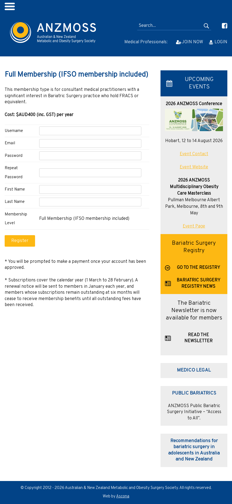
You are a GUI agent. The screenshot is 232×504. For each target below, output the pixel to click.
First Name (15, 189)
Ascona (122, 496)
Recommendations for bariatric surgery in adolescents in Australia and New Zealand (194, 450)
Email (10, 143)
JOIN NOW (192, 42)
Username (14, 131)
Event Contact (194, 154)
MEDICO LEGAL (194, 370)
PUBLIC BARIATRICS (194, 393)
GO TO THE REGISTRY (198, 267)
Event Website (194, 167)
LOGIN (220, 42)
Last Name (15, 202)
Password (13, 156)
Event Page (194, 226)
